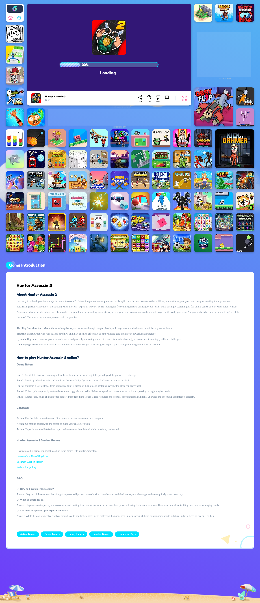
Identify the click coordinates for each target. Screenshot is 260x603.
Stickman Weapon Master (30, 461)
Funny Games (76, 534)
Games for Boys (127, 534)
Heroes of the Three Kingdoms (32, 456)
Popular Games (101, 534)
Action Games (27, 534)
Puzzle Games (52, 534)
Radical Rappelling (26, 467)
